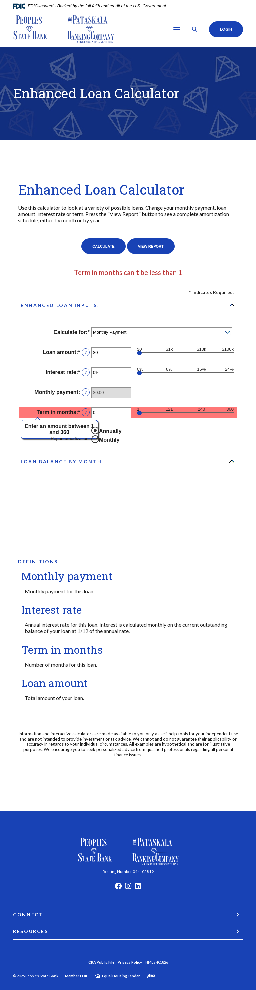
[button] (128, 305)
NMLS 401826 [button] (156, 962)
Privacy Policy (130, 962)
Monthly (109, 440)
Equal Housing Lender (121, 976)
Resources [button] (30, 931)
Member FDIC (77, 976)
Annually (110, 431)
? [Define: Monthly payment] (86, 392)
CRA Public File (101, 962)
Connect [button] (28, 914)
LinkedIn (138, 887)
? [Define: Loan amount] (86, 352)
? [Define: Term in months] (86, 412)
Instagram (128, 887)
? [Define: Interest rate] (86, 372)
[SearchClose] (194, 29)
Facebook (118, 887)
